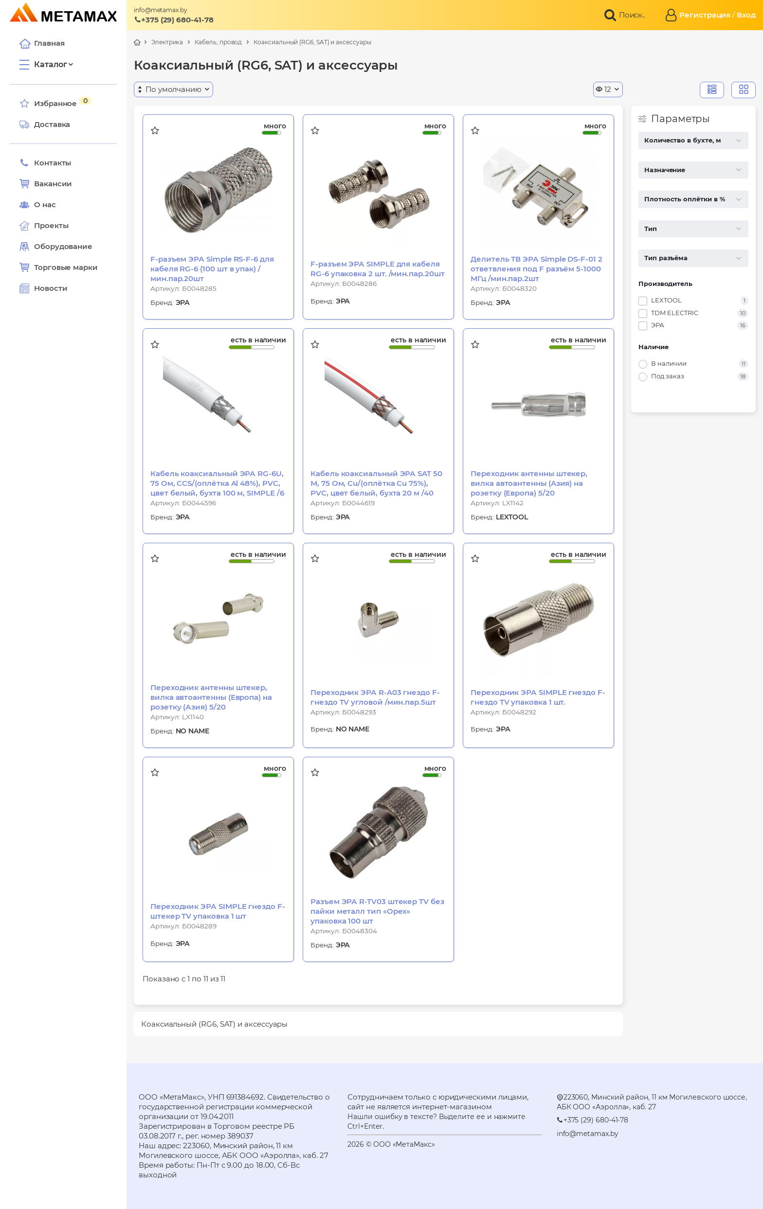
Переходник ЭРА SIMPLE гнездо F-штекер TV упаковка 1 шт (217, 911)
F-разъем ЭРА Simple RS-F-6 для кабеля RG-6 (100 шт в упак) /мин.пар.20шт (212, 268)
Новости (43, 288)
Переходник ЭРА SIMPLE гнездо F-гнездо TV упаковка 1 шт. (538, 697)
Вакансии (45, 184)
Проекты (51, 225)
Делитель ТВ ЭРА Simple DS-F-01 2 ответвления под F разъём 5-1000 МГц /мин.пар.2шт (536, 268)
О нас (37, 205)
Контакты (45, 163)
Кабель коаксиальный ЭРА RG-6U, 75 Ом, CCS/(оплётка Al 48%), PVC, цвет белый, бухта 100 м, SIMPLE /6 (217, 483)
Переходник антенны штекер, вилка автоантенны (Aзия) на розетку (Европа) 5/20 (529, 483)
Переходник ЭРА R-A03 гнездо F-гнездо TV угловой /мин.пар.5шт (375, 697)
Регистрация (704, 14)
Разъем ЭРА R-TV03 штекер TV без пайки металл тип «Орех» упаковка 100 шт (377, 911)
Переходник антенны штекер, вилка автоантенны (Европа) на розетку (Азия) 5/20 (211, 697)
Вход (746, 14)
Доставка (44, 124)
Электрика (167, 42)
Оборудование (63, 246)
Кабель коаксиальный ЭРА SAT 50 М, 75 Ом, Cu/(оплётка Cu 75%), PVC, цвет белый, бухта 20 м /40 (376, 483)
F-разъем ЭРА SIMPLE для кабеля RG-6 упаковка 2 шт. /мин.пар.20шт (377, 268)
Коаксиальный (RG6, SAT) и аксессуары (312, 42)
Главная (41, 43)
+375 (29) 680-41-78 (174, 19)
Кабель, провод (218, 42)
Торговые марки (58, 267)
